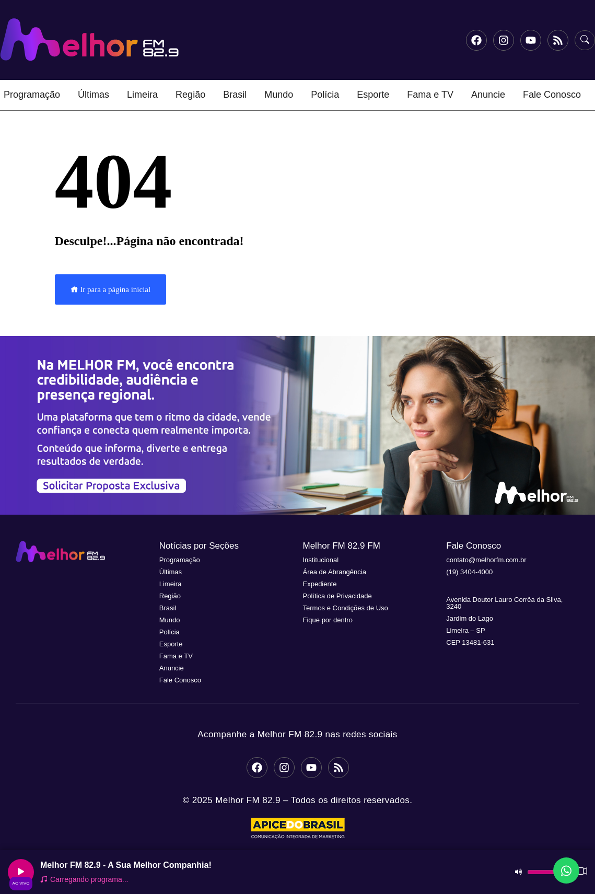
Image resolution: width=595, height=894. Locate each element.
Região (190, 94)
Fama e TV (430, 94)
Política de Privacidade (337, 596)
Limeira (142, 94)
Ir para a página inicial (111, 289)
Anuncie (488, 94)
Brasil (235, 94)
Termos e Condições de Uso (345, 608)
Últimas (93, 94)
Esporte (373, 94)
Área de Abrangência (334, 572)
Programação (32, 94)
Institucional (321, 560)
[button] (297, 425)
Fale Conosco (552, 94)
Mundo (278, 94)
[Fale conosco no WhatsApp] (566, 870)
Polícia (325, 94)
